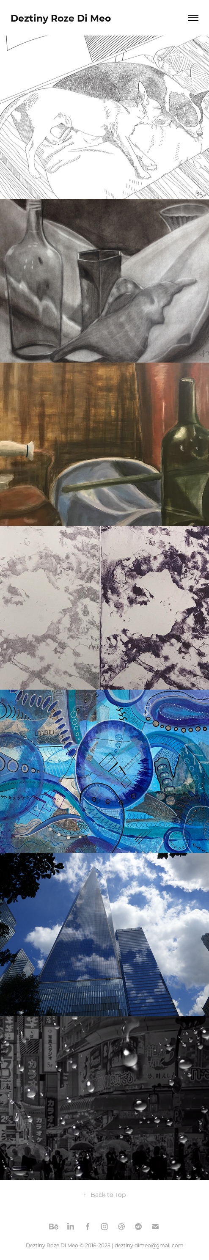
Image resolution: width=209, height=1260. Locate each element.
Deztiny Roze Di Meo (61, 17)
